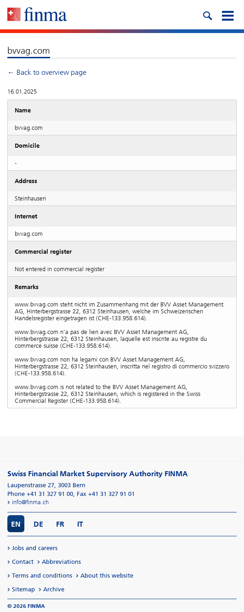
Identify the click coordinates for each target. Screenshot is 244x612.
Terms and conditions (42, 575)
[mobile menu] (227, 15)
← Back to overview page (46, 72)
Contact (23, 561)
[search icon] (207, 15)
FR (60, 524)
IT (80, 524)
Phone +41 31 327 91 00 (40, 493)
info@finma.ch (30, 502)
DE (38, 524)
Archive (53, 589)
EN (16, 524)
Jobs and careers (34, 548)
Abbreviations (61, 561)
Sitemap (23, 589)
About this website (106, 575)
